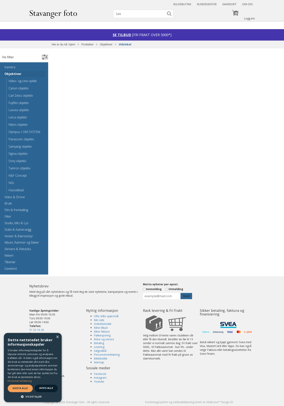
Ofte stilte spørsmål (106, 316)
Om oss (247, 4)
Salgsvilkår (100, 351)
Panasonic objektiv (21, 139)
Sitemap (99, 362)
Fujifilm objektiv (18, 103)
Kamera (9, 67)
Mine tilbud (101, 327)
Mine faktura (102, 331)
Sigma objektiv (18, 153)
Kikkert (8, 255)
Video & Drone (14, 197)
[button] (33, 396)
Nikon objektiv (18, 124)
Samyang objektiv (20, 146)
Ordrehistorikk (102, 324)
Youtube (99, 381)
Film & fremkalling (16, 210)
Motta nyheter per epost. (160, 284)
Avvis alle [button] (46, 388)
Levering (99, 347)
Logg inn (249, 18)
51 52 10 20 (36, 330)
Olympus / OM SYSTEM (24, 132)
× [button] (57, 337)
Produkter (87, 44)
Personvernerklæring (107, 354)
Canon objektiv (18, 88)
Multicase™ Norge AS (219, 402)
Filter (7, 216)
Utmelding (176, 289)
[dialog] (33, 367)
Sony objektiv (17, 161)
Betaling (99, 343)
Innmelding (154, 289)
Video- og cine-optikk (22, 81)
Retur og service (104, 339)
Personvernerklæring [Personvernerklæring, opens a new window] (20, 381)
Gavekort (229, 4)
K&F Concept (17, 175)
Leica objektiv (17, 117)
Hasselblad (16, 190)
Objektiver (106, 44)
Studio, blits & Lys (16, 223)
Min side (99, 320)
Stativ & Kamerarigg (17, 229)
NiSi (11, 183)
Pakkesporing (102, 335)
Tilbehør (10, 262)
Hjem (71, 44)
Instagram (100, 377)
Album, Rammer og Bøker (21, 242)
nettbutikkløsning (183, 402)
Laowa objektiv (18, 110)
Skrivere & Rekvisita (17, 249)
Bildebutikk (182, 4)
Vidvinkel (125, 44)
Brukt (8, 203)
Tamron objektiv (19, 168)
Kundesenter (207, 4)
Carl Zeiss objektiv (20, 95)
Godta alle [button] (20, 388)
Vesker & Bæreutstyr (18, 236)
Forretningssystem (156, 402)
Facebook (100, 374)
